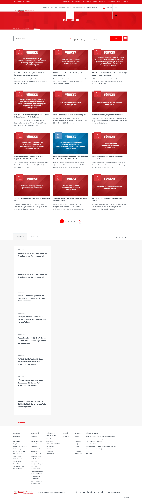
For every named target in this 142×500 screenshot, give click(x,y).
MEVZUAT (94, 7)
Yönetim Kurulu (17, 439)
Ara (116, 39)
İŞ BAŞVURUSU (111, 2)
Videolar (65, 439)
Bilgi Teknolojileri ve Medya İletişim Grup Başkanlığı (100, 436)
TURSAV (95, 2)
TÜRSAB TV (102, 2)
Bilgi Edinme (111, 492)
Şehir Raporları (50, 453)
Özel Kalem (89, 451)
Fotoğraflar (66, 436)
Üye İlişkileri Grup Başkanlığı (94, 441)
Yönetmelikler (78, 439)
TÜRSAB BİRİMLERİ (19, 2)
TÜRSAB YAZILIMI (76, 2)
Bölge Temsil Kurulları (19, 451)
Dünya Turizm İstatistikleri (53, 443)
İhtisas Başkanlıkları (18, 454)
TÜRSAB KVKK (78, 454)
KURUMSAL (54, 7)
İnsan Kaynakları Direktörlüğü (94, 449)
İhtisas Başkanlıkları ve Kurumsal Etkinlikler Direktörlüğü (102, 446)
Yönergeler (78, 441)
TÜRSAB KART (66, 2)
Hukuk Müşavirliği (91, 444)
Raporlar (48, 448)
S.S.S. (34, 2)
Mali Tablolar (78, 451)
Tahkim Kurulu (17, 456)
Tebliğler (77, 444)
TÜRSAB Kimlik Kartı (36, 473)
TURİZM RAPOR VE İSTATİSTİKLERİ (76, 7)
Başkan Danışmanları (19, 449)
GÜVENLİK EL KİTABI (122, 2)
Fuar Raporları (50, 446)
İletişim (118, 492)
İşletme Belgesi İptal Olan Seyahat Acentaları (36, 444)
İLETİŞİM (28, 2)
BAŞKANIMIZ (46, 7)
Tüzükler (77, 446)
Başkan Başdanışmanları (20, 446)
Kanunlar (77, 436)
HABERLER (20, 237)
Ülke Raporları (50, 451)
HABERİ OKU (23, 422)
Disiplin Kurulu (17, 444)
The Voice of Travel (18, 466)
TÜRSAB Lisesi (17, 458)
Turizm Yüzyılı (17, 463)
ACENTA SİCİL (62, 7)
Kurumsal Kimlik (17, 468)
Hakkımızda (16, 436)
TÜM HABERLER (120, 237)
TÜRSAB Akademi (18, 461)
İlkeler (76, 449)
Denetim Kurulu (17, 441)
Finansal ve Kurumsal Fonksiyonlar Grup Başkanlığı (100, 439)
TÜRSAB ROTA (87, 2)
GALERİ (89, 7)
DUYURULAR (70, 15)
